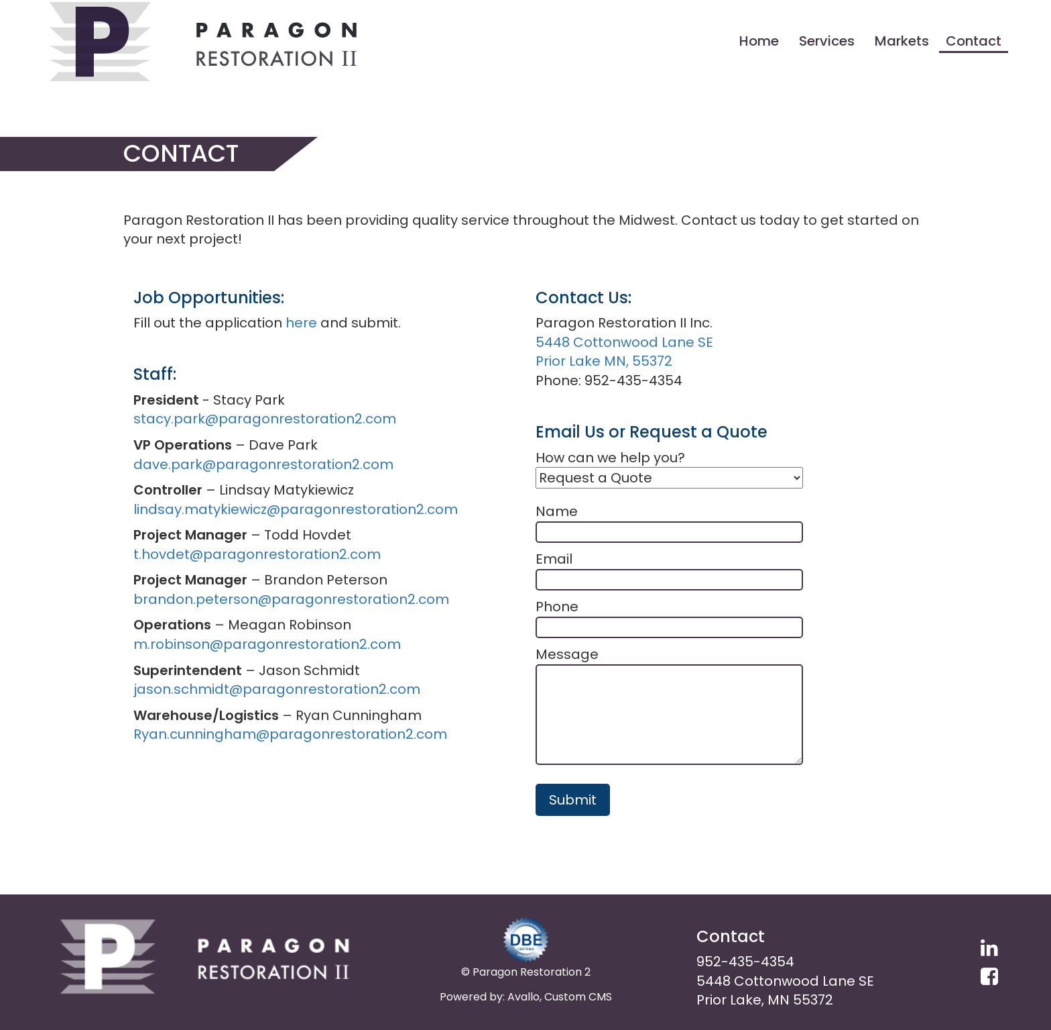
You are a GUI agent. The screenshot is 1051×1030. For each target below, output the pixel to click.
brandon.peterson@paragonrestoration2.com (291, 599)
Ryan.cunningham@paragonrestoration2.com (290, 734)
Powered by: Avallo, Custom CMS (526, 997)
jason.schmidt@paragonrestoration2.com (276, 689)
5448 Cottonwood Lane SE (624, 342)
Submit (573, 799)
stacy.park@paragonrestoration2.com (264, 418)
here (301, 322)
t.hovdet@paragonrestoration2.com (257, 554)
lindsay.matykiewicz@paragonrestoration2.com (295, 509)
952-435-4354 (745, 961)
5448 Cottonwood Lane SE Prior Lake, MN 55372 (785, 991)
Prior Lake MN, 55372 (604, 361)
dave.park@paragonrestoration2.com (263, 464)
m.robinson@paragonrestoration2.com (267, 644)
